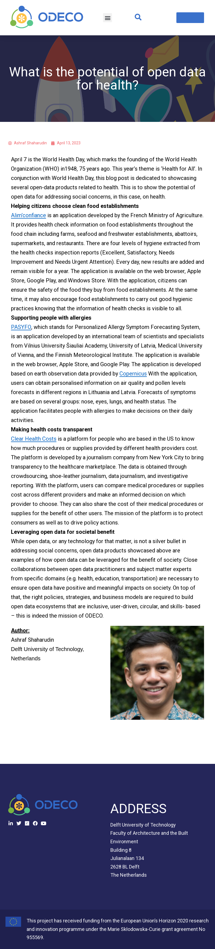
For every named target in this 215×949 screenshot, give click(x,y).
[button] (107, 17)
